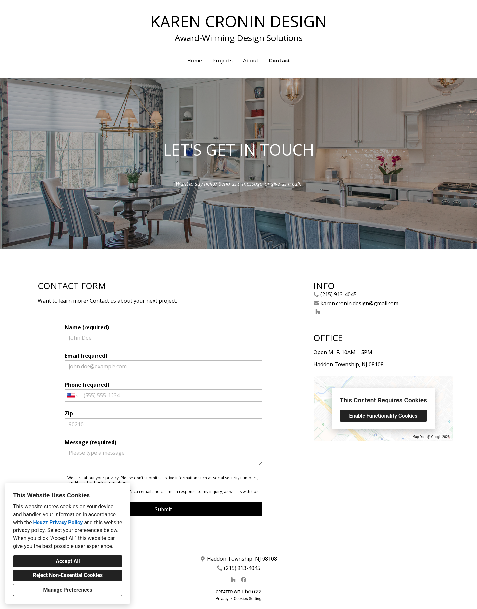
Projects (223, 60)
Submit (163, 509)
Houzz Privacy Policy (58, 522)
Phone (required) (163, 391)
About (250, 60)
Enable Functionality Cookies (383, 416)
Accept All (68, 561)
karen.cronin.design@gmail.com (359, 303)
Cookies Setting (248, 599)
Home (194, 60)
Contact (279, 60)
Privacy (222, 599)
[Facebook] (243, 579)
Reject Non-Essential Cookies (68, 575)
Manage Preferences (67, 590)
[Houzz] (318, 311)
